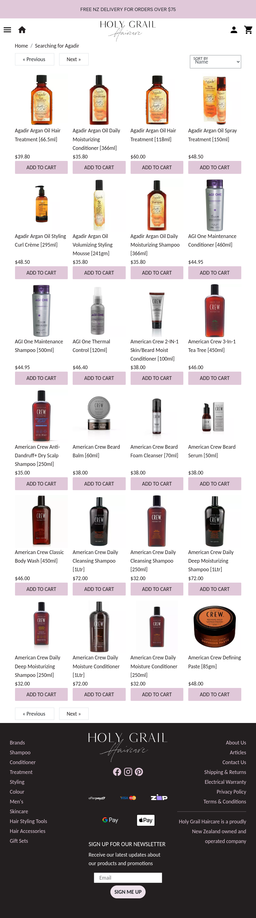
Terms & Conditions (225, 801)
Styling (17, 782)
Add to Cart (41, 167)
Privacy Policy (231, 791)
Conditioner (23, 762)
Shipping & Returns (225, 772)
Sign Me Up (128, 892)
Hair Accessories (27, 831)
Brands (17, 742)
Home (21, 45)
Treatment (21, 772)
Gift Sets (19, 841)
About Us (236, 742)
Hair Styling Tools (28, 821)
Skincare (19, 811)
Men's (16, 801)
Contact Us (234, 762)
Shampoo (20, 752)
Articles (238, 752)
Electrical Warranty (225, 782)
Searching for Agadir (57, 45)
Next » (74, 59)
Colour (17, 791)
